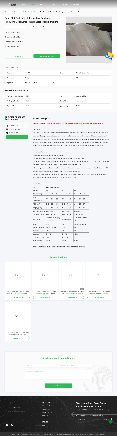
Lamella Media (22, 12)
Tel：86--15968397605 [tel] (13, 407)
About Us (43, 4)
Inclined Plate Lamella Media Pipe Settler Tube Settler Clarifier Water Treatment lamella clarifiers (72, 293)
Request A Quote (46, 56)
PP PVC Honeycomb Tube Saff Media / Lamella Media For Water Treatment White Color (17, 293)
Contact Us (55, 4)
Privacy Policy (15, 434)
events (65, 4)
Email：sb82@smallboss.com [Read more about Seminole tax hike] (15, 411)
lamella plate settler (44, 246)
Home (24, 4)
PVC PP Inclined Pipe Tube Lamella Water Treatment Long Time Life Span (18, 333)
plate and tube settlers (59, 246)
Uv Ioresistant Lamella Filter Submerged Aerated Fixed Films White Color (99, 292)
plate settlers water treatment (76, 246)
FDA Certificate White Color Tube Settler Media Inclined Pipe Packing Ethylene (45, 292)
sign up (106, 419)
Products (33, 4)
